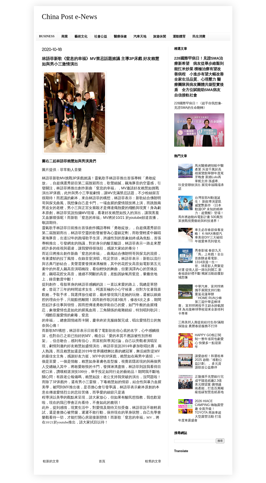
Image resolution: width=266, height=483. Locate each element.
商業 (64, 36)
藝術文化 (81, 36)
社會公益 (100, 36)
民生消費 (198, 36)
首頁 (102, 461)
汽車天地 (140, 36)
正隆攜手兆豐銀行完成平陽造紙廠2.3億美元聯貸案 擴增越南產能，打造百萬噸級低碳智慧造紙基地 (209, 384)
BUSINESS (47, 36)
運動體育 (179, 36)
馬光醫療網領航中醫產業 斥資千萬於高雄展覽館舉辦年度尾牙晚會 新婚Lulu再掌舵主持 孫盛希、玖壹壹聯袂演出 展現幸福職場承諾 (201, 177)
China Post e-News (69, 17)
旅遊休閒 (159, 36)
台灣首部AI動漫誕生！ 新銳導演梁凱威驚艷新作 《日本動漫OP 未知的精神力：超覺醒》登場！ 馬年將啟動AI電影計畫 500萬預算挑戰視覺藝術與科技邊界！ (201, 209)
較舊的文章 (153, 461)
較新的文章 (51, 461)
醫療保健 (120, 36)
